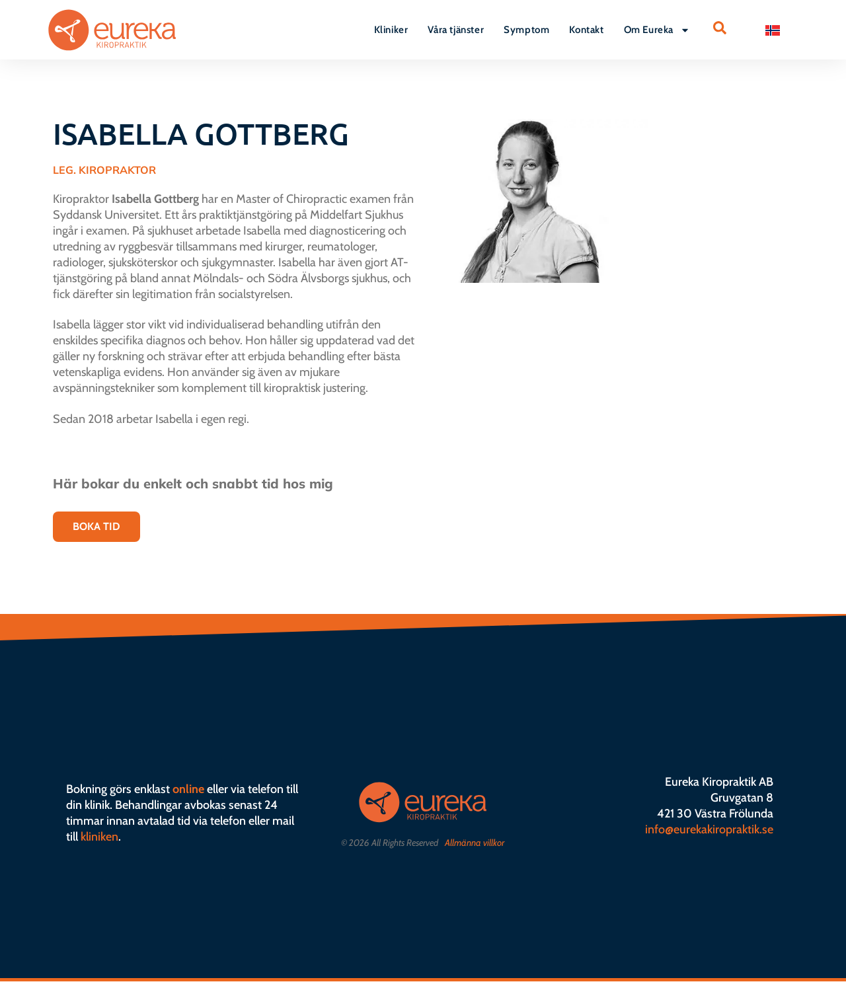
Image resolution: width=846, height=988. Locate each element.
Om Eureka (657, 30)
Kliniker (391, 30)
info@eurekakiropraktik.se (709, 829)
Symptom (526, 30)
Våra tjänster (456, 30)
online (188, 789)
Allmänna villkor (474, 843)
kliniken (99, 836)
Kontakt (586, 30)
